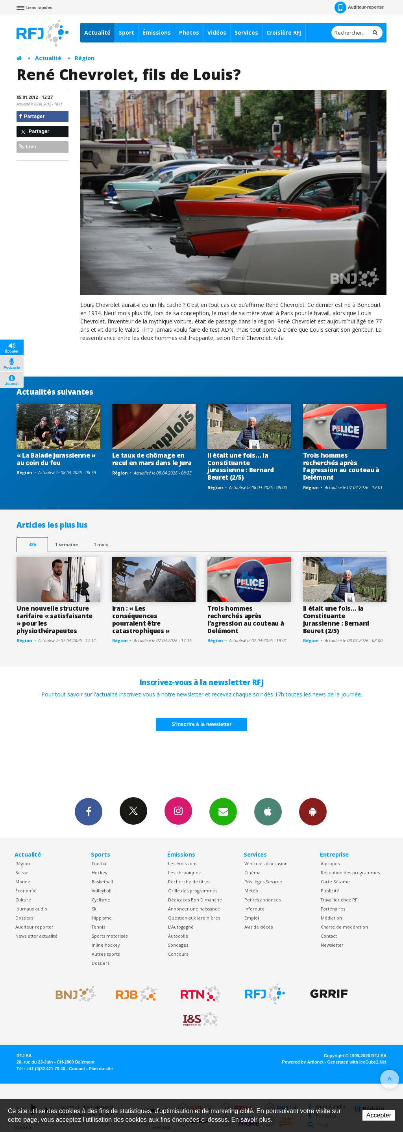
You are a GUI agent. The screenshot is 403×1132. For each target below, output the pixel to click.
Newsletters (223, 811)
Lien (27, 147)
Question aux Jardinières (194, 917)
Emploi (251, 917)
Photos (189, 32)
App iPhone (268, 811)
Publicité (330, 890)
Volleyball (101, 890)
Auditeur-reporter (359, 7)
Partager (31, 116)
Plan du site (101, 1068)
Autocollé (178, 935)
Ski (95, 908)
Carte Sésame (335, 881)
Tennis (98, 926)
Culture (23, 899)
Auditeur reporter (34, 926)
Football (100, 863)
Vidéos (216, 32)
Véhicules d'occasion (266, 863)
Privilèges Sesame (263, 881)
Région (84, 58)
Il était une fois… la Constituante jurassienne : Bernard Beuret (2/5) (240, 466)
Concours (178, 954)
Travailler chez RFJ (340, 899)
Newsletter (332, 944)
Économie (26, 890)
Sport (126, 32)
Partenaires (333, 908)
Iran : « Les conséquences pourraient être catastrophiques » (141, 619)
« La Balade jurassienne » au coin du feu (56, 459)
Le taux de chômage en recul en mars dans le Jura (152, 459)
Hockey (99, 872)
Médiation (331, 917)
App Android (313, 811)
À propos (330, 863)
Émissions (156, 32)
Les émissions (182, 863)
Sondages (178, 944)
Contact (329, 935)
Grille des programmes (192, 890)
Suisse (21, 872)
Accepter (378, 1115)
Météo (251, 890)
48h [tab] (32, 544)
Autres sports (106, 954)
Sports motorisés (110, 935)
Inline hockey (106, 944)
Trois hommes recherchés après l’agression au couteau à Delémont (341, 466)
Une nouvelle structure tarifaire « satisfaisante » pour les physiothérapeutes (54, 619)
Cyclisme (101, 899)
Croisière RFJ (283, 32)
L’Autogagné (181, 926)
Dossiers (24, 917)
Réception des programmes (350, 872)
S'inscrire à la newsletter (201, 724)
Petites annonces (262, 899)
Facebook (88, 811)
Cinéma (252, 872)
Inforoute (254, 908)
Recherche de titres (189, 881)
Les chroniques (184, 872)
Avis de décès (258, 926)
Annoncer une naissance (194, 908)
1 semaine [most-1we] (66, 544)
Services (246, 32)
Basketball (102, 881)
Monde (22, 881)
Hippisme (102, 917)
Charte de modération (344, 926)
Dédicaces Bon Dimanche (195, 899)
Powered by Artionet (303, 1062)
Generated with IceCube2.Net (356, 1062)
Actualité (97, 32)
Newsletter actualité (36, 935)
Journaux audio (31, 908)
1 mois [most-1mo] (101, 544)
